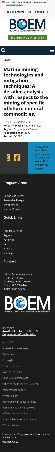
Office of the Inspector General (20, 384)
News (7, 244)
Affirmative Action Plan (15, 413)
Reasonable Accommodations (19, 419)
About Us (9, 248)
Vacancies (9, 239)
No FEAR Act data (12, 372)
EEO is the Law (10, 425)
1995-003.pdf (11, 122)
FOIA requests (10, 366)
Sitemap (8, 253)
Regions (8, 235)
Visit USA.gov (10, 442)
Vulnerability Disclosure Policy (19, 401)
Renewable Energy (14, 200)
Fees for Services (13, 230)
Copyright (7, 360)
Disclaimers (9, 354)
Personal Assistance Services (18, 407)
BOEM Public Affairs (14, 288)
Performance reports (14, 389)
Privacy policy (10, 395)
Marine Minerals (12, 209)
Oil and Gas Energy (14, 196)
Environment (11, 204)
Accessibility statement (15, 348)
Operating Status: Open (29, 37)
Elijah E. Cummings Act (15, 378)
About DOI (8, 342)
